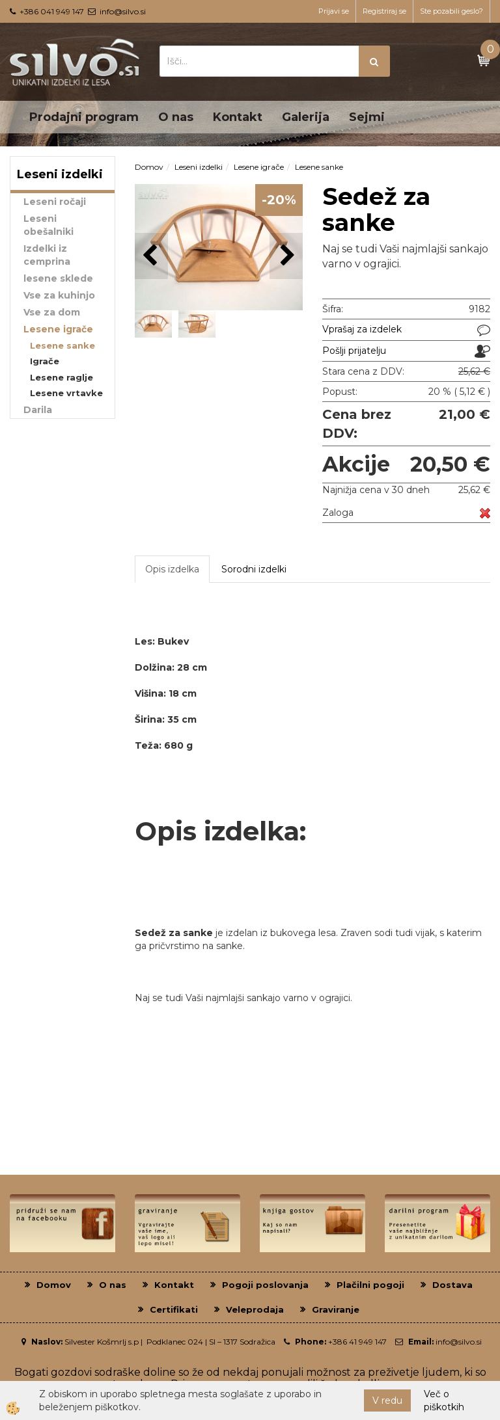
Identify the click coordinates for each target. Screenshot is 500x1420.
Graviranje (335, 1309)
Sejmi (367, 117)
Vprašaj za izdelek (362, 329)
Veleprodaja (255, 1309)
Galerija (305, 117)
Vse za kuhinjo (59, 295)
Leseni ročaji (54, 202)
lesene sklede (58, 278)
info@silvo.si (123, 11)
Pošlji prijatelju (354, 350)
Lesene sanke (62, 345)
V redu (387, 1400)
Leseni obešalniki (48, 225)
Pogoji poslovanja (265, 1284)
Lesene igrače (58, 329)
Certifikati (174, 1309)
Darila (37, 410)
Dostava (452, 1284)
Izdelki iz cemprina (46, 255)
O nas (175, 117)
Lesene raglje (61, 377)
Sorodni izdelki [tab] (253, 569)
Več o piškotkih (444, 1400)
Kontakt (237, 117)
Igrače (44, 361)
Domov (149, 167)
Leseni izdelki (198, 167)
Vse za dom (51, 312)
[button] (286, 256)
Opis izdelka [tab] (172, 569)
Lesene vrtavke (66, 393)
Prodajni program (84, 117)
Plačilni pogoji (370, 1284)
